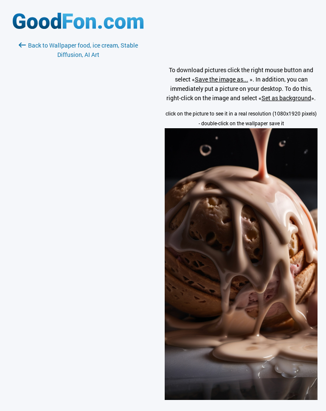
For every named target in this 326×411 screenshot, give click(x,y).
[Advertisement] (78, 160)
